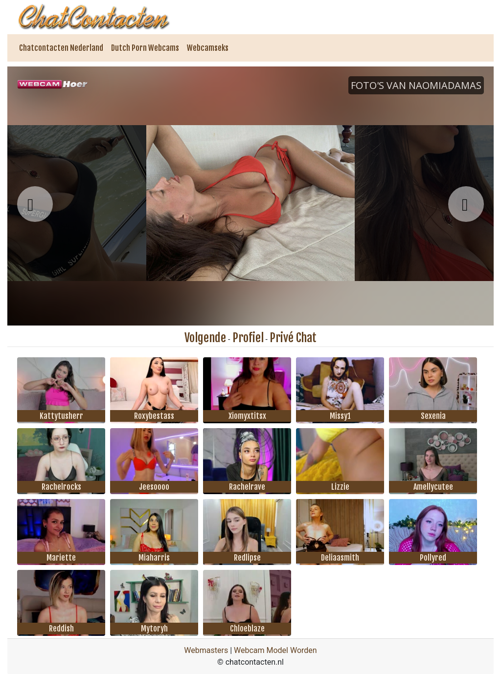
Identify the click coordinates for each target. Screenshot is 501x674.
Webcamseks (207, 48)
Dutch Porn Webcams (145, 48)
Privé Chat (293, 337)
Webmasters (206, 650)
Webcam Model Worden (275, 650)
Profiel (248, 337)
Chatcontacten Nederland (61, 48)
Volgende (205, 337)
